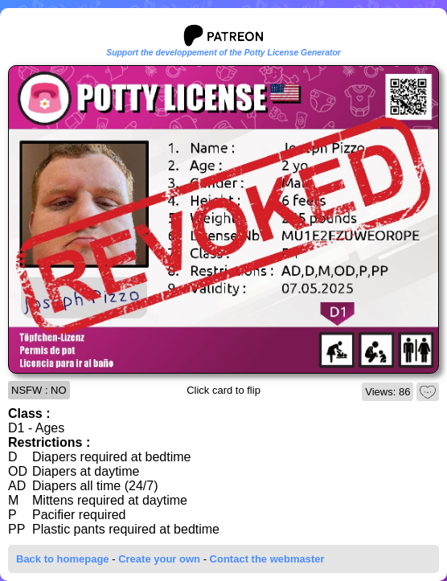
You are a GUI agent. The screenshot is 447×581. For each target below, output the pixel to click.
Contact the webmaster (267, 559)
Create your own (159, 559)
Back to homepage (62, 559)
